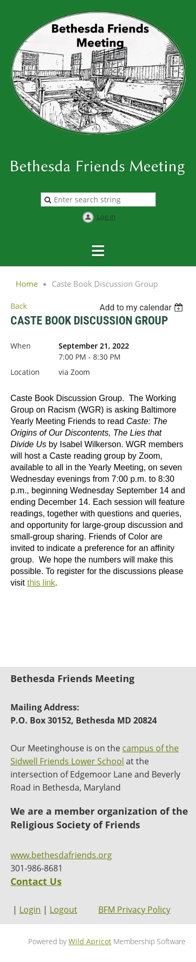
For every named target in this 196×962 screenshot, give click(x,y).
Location (25, 372)
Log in (106, 216)
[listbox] (142, 307)
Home (27, 283)
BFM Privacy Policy (134, 909)
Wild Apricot (89, 941)
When (20, 346)
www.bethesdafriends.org (61, 855)
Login (30, 909)
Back (18, 306)
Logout (63, 909)
